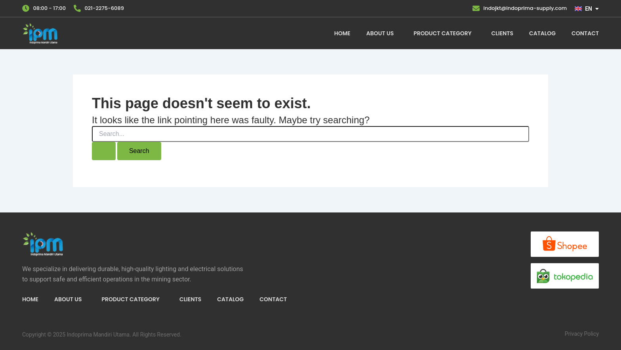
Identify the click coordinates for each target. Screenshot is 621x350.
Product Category (442, 33)
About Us (380, 33)
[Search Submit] (104, 151)
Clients (502, 33)
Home (342, 33)
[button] (382, 33)
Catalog (542, 33)
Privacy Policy (582, 334)
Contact (585, 33)
